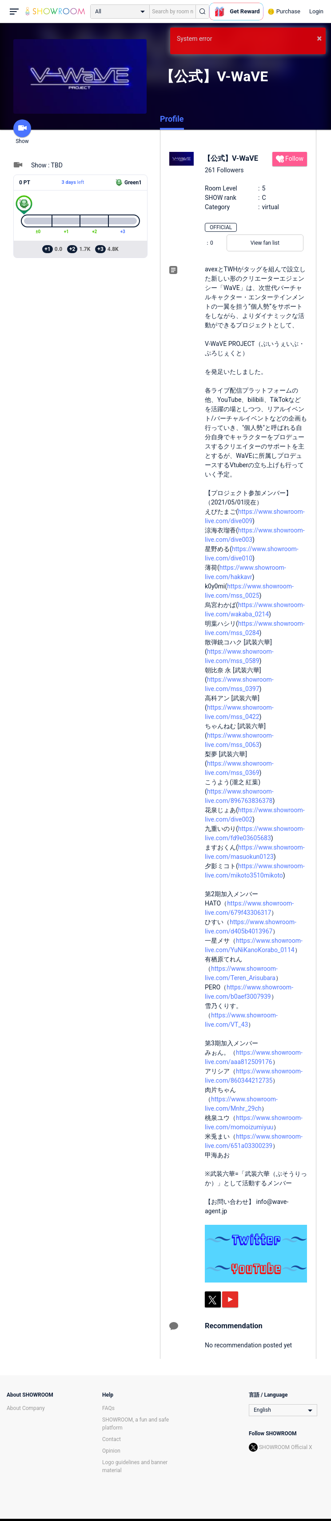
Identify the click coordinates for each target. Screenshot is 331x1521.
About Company (26, 1408)
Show (22, 131)
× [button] (319, 38)
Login (316, 11)
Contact (111, 1439)
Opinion (111, 1451)
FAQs (108, 1408)
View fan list (265, 243)
